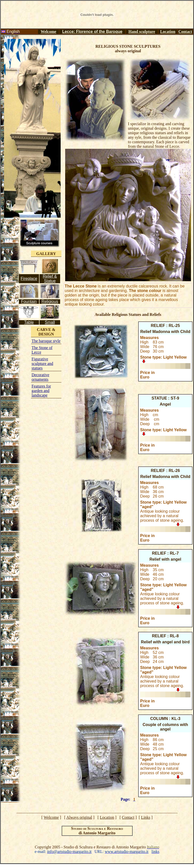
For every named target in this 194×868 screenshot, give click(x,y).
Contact (185, 31)
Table (29, 322)
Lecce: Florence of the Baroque (92, 31)
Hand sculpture (142, 31)
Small (50, 322)
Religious (50, 301)
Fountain (29, 301)
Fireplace (29, 278)
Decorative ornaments (40, 377)
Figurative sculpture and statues (42, 363)
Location (167, 31)
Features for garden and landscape (41, 390)
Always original (79, 817)
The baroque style (46, 341)
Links (145, 817)
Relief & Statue (50, 278)
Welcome (48, 31)
